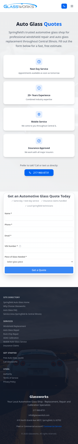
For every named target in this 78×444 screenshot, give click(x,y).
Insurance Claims (11, 345)
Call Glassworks (10, 361)
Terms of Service (10, 378)
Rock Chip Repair (11, 334)
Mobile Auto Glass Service (15, 341)
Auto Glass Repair (11, 330)
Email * (8, 237)
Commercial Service (53, 426)
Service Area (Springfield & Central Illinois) (22, 314)
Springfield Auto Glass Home (16, 302)
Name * (8, 215)
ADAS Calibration (11, 338)
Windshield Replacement (14, 326)
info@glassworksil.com (39, 415)
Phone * (8, 226)
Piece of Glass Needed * (16, 258)
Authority (7, 374)
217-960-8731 (39, 172)
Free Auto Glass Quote (13, 358)
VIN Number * (11, 248)
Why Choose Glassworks (14, 306)
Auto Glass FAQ (10, 310)
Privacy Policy (9, 381)
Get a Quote (39, 271)
